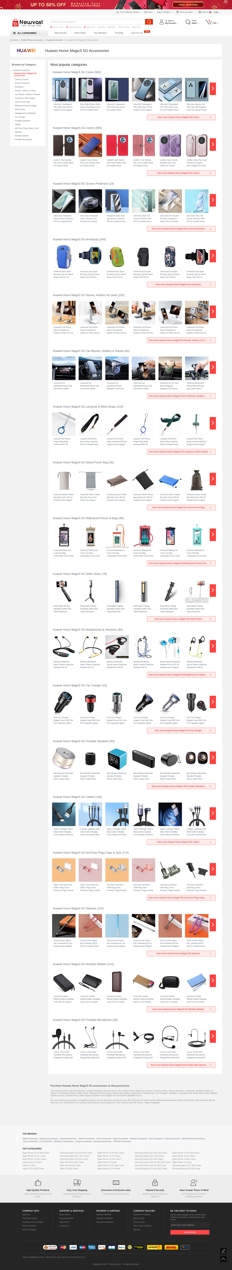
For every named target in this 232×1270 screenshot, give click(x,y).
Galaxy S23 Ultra (73, 27)
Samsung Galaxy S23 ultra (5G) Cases (76, 1153)
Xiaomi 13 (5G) (28, 1165)
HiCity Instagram (29, 1230)
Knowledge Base (66, 1218)
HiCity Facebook (29, 1226)
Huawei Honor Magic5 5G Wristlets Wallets (79, 964)
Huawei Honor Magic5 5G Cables (74, 796)
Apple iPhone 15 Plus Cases (34, 1159)
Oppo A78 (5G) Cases (69, 1168)
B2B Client (148, 12)
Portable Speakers (22, 121)
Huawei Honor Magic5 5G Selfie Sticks (77, 573)
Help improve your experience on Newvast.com (65, 1257)
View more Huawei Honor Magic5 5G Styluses (183, 953)
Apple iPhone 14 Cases (107, 1162)
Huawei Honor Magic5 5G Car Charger (77, 685)
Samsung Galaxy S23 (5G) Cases (74, 1159)
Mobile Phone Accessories (32, 40)
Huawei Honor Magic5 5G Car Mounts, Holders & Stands (88, 350)
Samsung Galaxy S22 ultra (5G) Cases (151, 1153)
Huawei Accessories (54, 40)
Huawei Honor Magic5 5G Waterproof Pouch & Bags (85, 518)
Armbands (19, 87)
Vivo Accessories (156, 1139)
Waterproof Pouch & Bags (26, 106)
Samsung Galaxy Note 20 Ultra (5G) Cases (153, 1162)
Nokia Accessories (172, 1139)
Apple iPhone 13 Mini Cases (184, 1159)
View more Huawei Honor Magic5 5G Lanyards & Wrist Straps (180, 452)
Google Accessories (83, 1141)
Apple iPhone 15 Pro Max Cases (35, 1153)
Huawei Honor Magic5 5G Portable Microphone (82, 1019)
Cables (18, 124)
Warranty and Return (105, 1222)
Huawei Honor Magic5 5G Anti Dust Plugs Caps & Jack (87, 852)
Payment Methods (104, 1214)
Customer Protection (141, 1214)
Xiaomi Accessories (86, 1139)
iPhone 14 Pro (57, 27)
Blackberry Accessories (63, 1141)
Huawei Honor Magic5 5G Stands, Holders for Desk (85, 295)
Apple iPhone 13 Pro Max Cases (185, 1153)
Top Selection (100, 33)
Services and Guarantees (33, 1222)
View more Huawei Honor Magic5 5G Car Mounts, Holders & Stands (181, 396)
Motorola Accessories (103, 1141)
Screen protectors (177, 1091)
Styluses (18, 132)
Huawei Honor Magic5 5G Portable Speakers (81, 741)
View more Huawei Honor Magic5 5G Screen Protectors (181, 229)
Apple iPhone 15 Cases (32, 1162)
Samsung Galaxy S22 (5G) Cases (149, 1159)
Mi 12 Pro (101, 27)
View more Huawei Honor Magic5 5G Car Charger (183, 730)
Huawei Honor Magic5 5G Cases (73, 72)
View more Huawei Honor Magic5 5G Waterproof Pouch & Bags (180, 563)
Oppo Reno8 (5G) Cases (70, 1165)
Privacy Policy (139, 1222)
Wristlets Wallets (22, 136)
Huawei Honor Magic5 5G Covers (74, 128)
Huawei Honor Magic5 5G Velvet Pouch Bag (80, 462)
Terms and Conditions (142, 1226)
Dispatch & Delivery (104, 1218)
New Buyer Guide (29, 1218)
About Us (26, 1214)
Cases (150, 1091)
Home (15, 40)
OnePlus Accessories (122, 1141)
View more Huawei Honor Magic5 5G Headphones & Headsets (180, 675)
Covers (157, 1091)
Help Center (64, 1222)
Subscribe (190, 1232)
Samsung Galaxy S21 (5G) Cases (186, 1168)
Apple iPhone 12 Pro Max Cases (110, 1165)
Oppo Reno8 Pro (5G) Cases (72, 1162)
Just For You (137, 33)
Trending (119, 33)
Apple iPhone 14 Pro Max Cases (110, 1153)
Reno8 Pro (112, 27)
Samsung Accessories (48, 1139)
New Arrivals (60, 33)
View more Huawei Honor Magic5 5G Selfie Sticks (182, 619)
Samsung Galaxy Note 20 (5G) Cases (150, 1165)
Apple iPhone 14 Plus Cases (109, 1159)
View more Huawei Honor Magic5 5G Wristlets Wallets (181, 1009)
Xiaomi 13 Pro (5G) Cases (33, 1168)
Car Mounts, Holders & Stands (27, 94)
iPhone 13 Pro (124, 27)
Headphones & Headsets (25, 113)
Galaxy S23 (89, 27)
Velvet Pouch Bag (22, 102)
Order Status (64, 1214)
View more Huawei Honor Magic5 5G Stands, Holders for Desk (180, 340)
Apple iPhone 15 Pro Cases (33, 1156)
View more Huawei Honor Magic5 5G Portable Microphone (180, 1065)
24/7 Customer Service (129, 12)
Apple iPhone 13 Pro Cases (183, 1156)
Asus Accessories (30, 1141)
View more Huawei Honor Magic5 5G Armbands (183, 284)
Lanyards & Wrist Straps (25, 98)
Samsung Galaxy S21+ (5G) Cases (187, 1165)
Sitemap (136, 1230)
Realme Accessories (138, 1139)
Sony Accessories (103, 1139)
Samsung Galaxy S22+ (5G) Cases (149, 1156)
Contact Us (64, 1226)
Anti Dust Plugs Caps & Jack (27, 128)
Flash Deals (80, 33)
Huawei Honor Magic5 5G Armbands (75, 239)
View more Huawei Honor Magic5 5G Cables (184, 842)
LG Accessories (45, 1141)
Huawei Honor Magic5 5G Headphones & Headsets (85, 629)
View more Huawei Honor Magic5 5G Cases (184, 117)
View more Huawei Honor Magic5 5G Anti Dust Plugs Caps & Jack (180, 898)
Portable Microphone (23, 139)
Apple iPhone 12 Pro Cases (108, 1168)
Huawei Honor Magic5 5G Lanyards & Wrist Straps (84, 406)
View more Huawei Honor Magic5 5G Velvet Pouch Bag (181, 507)
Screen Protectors (22, 83)
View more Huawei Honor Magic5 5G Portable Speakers (181, 786)
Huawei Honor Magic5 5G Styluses (74, 908)
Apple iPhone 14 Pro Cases (108, 1156)
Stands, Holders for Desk (25, 91)
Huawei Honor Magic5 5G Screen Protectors (80, 183)
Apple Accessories (30, 1139)
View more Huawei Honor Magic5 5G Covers (184, 173)
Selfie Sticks (20, 109)
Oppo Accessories (120, 1139)
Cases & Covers (22, 79)
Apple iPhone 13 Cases (182, 1162)
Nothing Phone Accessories (193, 1139)
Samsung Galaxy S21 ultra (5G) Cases (151, 1168)
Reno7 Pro (136, 27)
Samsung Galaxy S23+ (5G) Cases (74, 1156)
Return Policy (138, 1218)
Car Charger (20, 117)
